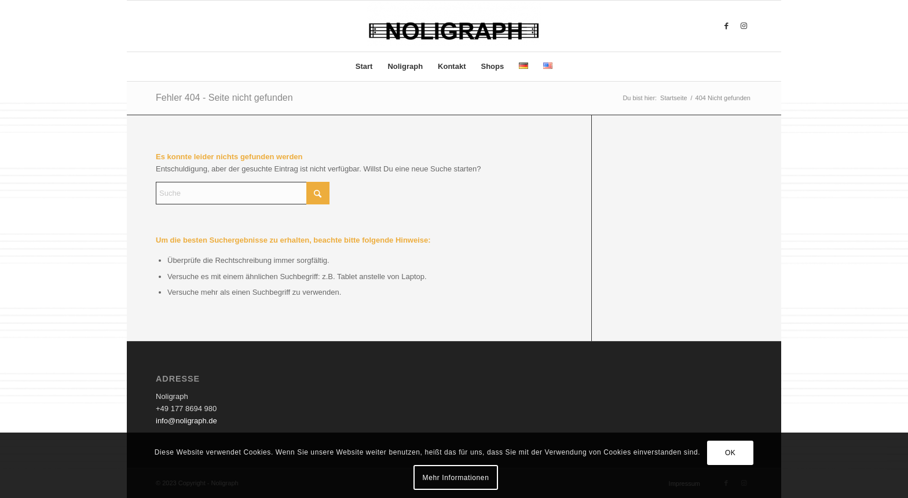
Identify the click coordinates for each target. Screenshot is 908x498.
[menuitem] (364, 66)
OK (730, 453)
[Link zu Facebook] (726, 26)
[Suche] (242, 193)
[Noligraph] (454, 26)
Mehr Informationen (456, 478)
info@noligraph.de (186, 420)
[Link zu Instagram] (743, 26)
